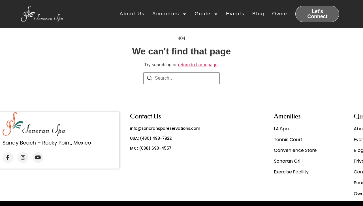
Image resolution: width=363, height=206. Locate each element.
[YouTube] (38, 157)
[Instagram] (23, 157)
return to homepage (198, 64)
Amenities (169, 14)
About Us (132, 13)
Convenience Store (295, 150)
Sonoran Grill (288, 161)
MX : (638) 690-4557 (150, 148)
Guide (206, 14)
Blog (258, 13)
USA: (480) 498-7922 (151, 138)
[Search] (149, 79)
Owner (281, 13)
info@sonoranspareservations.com (165, 128)
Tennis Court (288, 139)
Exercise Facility (291, 172)
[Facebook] (8, 157)
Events (235, 13)
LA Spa (281, 129)
